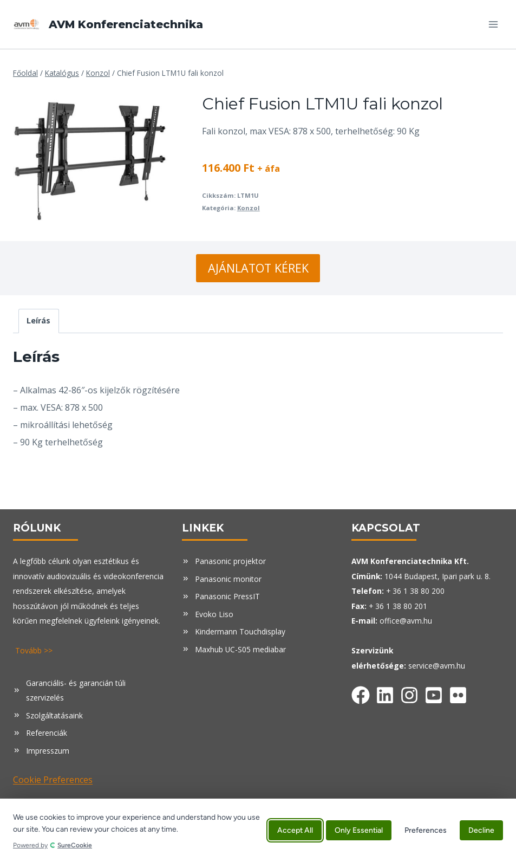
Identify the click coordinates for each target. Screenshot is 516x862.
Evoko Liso (214, 614)
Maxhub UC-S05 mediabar (240, 649)
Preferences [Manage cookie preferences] (425, 830)
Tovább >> (34, 650)
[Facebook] (360, 693)
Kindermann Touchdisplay (240, 631)
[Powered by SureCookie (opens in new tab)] (136, 845)
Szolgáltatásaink (54, 715)
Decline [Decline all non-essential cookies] (481, 830)
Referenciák (46, 733)
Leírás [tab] (38, 320)
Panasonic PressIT (227, 596)
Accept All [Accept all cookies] (295, 830)
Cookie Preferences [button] (53, 780)
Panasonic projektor (230, 561)
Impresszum (47, 751)
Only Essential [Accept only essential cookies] (359, 830)
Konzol (248, 208)
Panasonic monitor (228, 579)
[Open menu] (493, 24)
